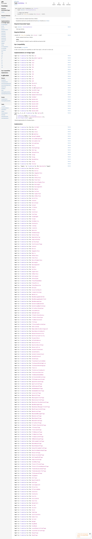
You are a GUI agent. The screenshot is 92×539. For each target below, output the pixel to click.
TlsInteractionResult (38, 370)
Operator (34, 230)
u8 (32, 76)
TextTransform (36, 514)
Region (36, 189)
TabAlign (34, 512)
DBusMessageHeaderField (39, 299)
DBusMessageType (36, 301)
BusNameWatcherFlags (38, 390)
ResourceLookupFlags (38, 455)
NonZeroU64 (35, 110)
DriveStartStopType (37, 308)
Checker (22, 9)
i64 (33, 74)
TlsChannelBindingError (39, 363)
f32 (33, 65)
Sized (35, 8)
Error (19, 118)
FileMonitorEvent (37, 319)
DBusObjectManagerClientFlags (41, 406)
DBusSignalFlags (36, 418)
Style (33, 510)
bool (33, 60)
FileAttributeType (37, 317)
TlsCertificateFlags (38, 464)
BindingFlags (36, 147)
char (33, 62)
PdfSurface (37, 177)
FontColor (35, 491)
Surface (36, 191)
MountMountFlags (36, 443)
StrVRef (36, 127)
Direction (35, 487)
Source (15, 4)
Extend (34, 205)
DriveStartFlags (36, 423)
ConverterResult (36, 290)
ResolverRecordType (37, 345)
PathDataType (36, 232)
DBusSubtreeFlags (37, 420)
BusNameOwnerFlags (37, 388)
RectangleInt (38, 186)
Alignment (35, 475)
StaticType (33, 115)
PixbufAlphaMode (36, 280)
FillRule (34, 207)
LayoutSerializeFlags (38, 530)
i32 (33, 71)
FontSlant (35, 212)
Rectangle (37, 184)
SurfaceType (35, 241)
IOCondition (35, 152)
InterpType (35, 278)
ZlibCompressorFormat (38, 379)
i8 (32, 69)
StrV (33, 145)
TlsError (34, 368)
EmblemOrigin (36, 312)
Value (37, 14)
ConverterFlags (36, 393)
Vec (33, 88)
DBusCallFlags (36, 395)
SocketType (35, 358)
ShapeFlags (35, 533)
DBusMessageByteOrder (38, 296)
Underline (35, 516)
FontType (34, 214)
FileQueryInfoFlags (37, 436)
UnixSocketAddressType (38, 377)
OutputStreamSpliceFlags (39, 448)
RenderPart (35, 503)
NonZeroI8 (35, 99)
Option (39, 113)
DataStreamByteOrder (38, 303)
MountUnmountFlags (37, 445)
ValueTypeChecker (30, 9)
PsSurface (37, 180)
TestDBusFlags (36, 461)
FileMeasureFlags (37, 432)
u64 (33, 81)
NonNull (34, 94)
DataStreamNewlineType (38, 306)
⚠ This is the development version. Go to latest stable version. (82, 535)
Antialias (35, 198)
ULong (33, 157)
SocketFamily (36, 351)
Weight (34, 521)
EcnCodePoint (36, 310)
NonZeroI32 (35, 101)
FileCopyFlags (36, 427)
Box (33, 83)
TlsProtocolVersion (37, 372)
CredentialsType (36, 292)
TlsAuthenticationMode (38, 361)
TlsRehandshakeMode (37, 374)
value (17, 1)
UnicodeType (35, 143)
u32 (33, 78)
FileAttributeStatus (38, 315)
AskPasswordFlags (37, 386)
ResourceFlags (36, 452)
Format (34, 219)
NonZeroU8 (35, 106)
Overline (34, 500)
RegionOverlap (36, 237)
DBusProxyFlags (36, 411)
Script (34, 505)
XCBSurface (37, 196)
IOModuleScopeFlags (37, 439)
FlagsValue (38, 88)
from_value (26, 14)
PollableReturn (36, 340)
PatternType (35, 235)
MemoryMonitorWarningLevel (40, 329)
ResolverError (36, 342)
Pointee (39, 94)
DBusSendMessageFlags (38, 413)
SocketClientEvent (37, 349)
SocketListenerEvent (38, 354)
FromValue (23, 55)
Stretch (34, 507)
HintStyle (35, 223)
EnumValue (35, 134)
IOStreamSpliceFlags (38, 441)
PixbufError (35, 283)
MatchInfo (42, 166)
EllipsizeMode (36, 489)
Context (36, 168)
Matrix (36, 175)
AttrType (34, 478)
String (34, 85)
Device (36, 170)
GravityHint (35, 498)
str (35, 55)
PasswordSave (36, 338)
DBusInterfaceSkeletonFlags (40, 402)
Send (22, 118)
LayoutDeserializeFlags (39, 528)
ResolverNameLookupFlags (39, 450)
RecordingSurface (39, 182)
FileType (34, 322)
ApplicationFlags (37, 384)
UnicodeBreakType (37, 138)
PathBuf (34, 97)
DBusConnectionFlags (38, 400)
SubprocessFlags (36, 459)
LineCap (34, 225)
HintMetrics (35, 221)
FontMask (34, 526)
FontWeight (35, 216)
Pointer (34, 164)
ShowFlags (35, 535)
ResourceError (36, 347)
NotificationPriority (38, 335)
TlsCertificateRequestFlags (40, 466)
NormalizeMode (36, 136)
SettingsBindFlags (37, 457)
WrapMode (34, 523)
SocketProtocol (36, 356)
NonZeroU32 (35, 108)
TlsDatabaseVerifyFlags (39, 471)
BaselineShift (36, 480)
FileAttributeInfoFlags (39, 425)
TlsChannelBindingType (38, 365)
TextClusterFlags (37, 244)
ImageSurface (38, 173)
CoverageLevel (36, 484)
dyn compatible (24, 47)
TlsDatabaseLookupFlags (39, 468)
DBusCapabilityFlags (38, 397)
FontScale (35, 494)
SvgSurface (37, 193)
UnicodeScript (36, 141)
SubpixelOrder (36, 239)
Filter (34, 209)
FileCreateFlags (36, 429)
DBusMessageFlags (37, 404)
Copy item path (26, 3)
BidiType (34, 482)
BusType (34, 287)
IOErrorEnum (35, 326)
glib (15, 1)
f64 (33, 67)
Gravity (34, 496)
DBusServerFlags (36, 416)
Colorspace (35, 276)
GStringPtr (38, 58)
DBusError (35, 294)
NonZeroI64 (35, 104)
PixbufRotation (36, 285)
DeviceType (35, 202)
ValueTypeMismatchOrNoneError (36, 116)
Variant (34, 519)
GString (36, 90)
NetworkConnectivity (38, 333)
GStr (35, 129)
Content (34, 200)
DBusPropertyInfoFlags (38, 409)
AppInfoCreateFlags (37, 381)
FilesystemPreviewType (38, 324)
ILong (33, 154)
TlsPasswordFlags (37, 473)
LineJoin (34, 228)
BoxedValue (35, 159)
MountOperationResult (38, 331)
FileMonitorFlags (37, 434)
